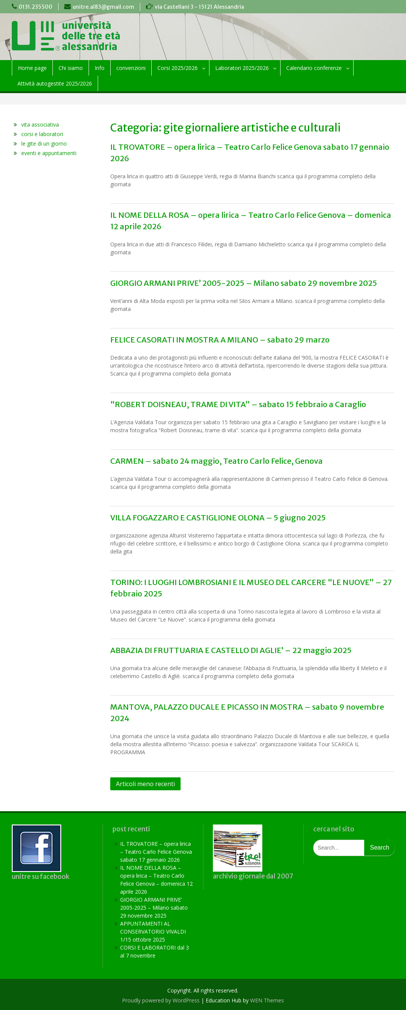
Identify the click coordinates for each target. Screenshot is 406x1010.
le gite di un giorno (44, 143)
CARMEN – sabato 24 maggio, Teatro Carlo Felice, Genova (216, 461)
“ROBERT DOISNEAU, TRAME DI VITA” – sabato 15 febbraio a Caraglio (238, 404)
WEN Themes (267, 1000)
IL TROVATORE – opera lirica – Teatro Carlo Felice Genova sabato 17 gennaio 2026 (156, 851)
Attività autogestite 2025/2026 (54, 83)
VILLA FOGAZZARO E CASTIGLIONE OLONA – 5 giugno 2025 (218, 517)
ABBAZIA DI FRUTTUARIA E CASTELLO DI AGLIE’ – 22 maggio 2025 (231, 650)
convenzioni (131, 67)
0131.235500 (35, 6)
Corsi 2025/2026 (177, 67)
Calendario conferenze (314, 67)
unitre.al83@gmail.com (103, 6)
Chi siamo (71, 67)
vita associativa (40, 124)
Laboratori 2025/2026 (242, 67)
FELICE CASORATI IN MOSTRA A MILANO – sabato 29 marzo (220, 339)
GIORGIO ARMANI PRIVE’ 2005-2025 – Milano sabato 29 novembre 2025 (243, 283)
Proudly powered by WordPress (161, 1000)
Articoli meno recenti (145, 784)
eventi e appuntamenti (48, 153)
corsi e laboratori (42, 134)
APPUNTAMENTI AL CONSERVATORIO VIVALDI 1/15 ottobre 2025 (153, 931)
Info (100, 67)
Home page (32, 67)
